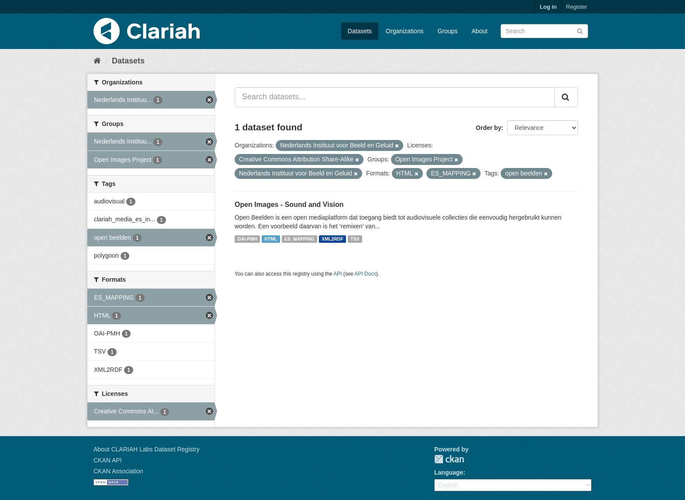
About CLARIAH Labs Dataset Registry (146, 449)
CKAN (449, 459)
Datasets (360, 31)
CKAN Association (118, 471)
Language (448, 472)
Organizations (404, 31)
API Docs (366, 274)
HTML (270, 238)
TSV (354, 238)
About (479, 31)
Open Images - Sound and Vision (289, 204)
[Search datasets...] (395, 97)
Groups (447, 31)
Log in (548, 6)
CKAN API (107, 460)
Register (576, 6)
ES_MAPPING (299, 238)
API (337, 274)
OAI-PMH (247, 238)
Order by (488, 127)
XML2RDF (332, 238)
